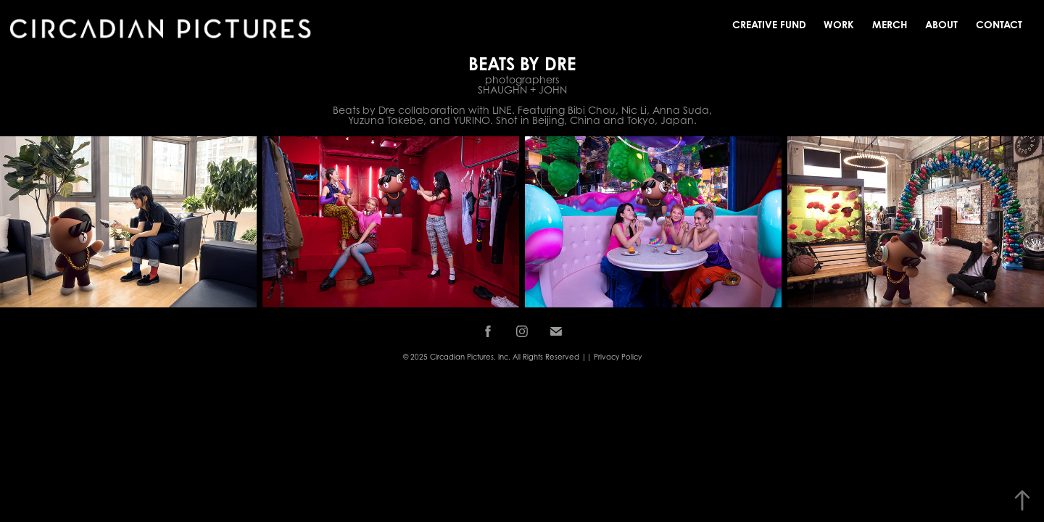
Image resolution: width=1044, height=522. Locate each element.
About (941, 24)
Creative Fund (769, 24)
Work (839, 24)
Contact (999, 24)
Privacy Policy (618, 356)
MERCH (890, 24)
